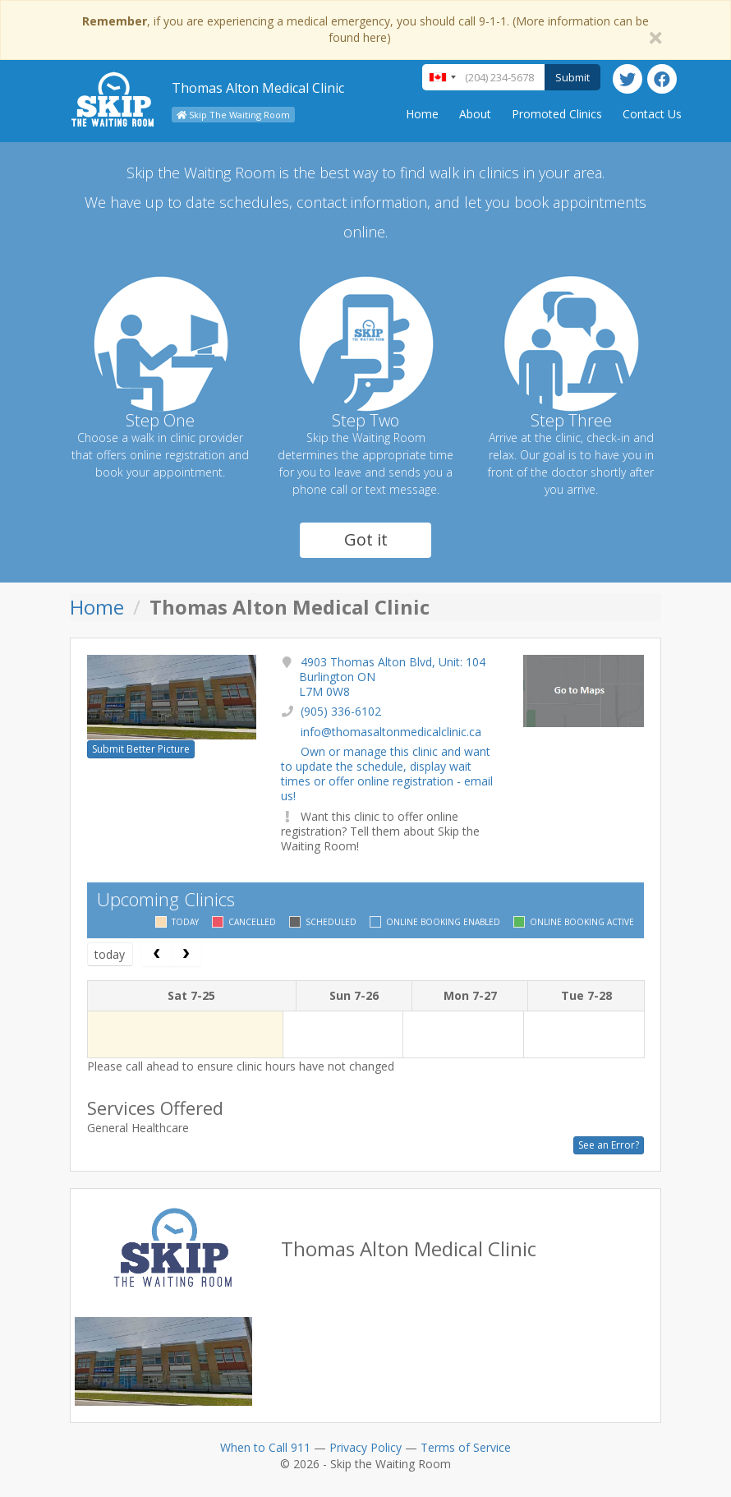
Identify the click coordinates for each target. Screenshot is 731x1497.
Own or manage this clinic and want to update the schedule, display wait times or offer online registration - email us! (387, 774)
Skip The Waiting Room (233, 114)
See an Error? (608, 1145)
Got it (366, 539)
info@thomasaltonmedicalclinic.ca (391, 731)
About (475, 114)
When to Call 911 (265, 1447)
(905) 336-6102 (341, 711)
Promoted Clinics (557, 114)
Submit (572, 77)
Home (422, 114)
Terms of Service (466, 1447)
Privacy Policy (365, 1447)
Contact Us (652, 114)
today (109, 954)
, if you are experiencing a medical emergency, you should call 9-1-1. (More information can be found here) (365, 29)
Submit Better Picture (141, 749)
